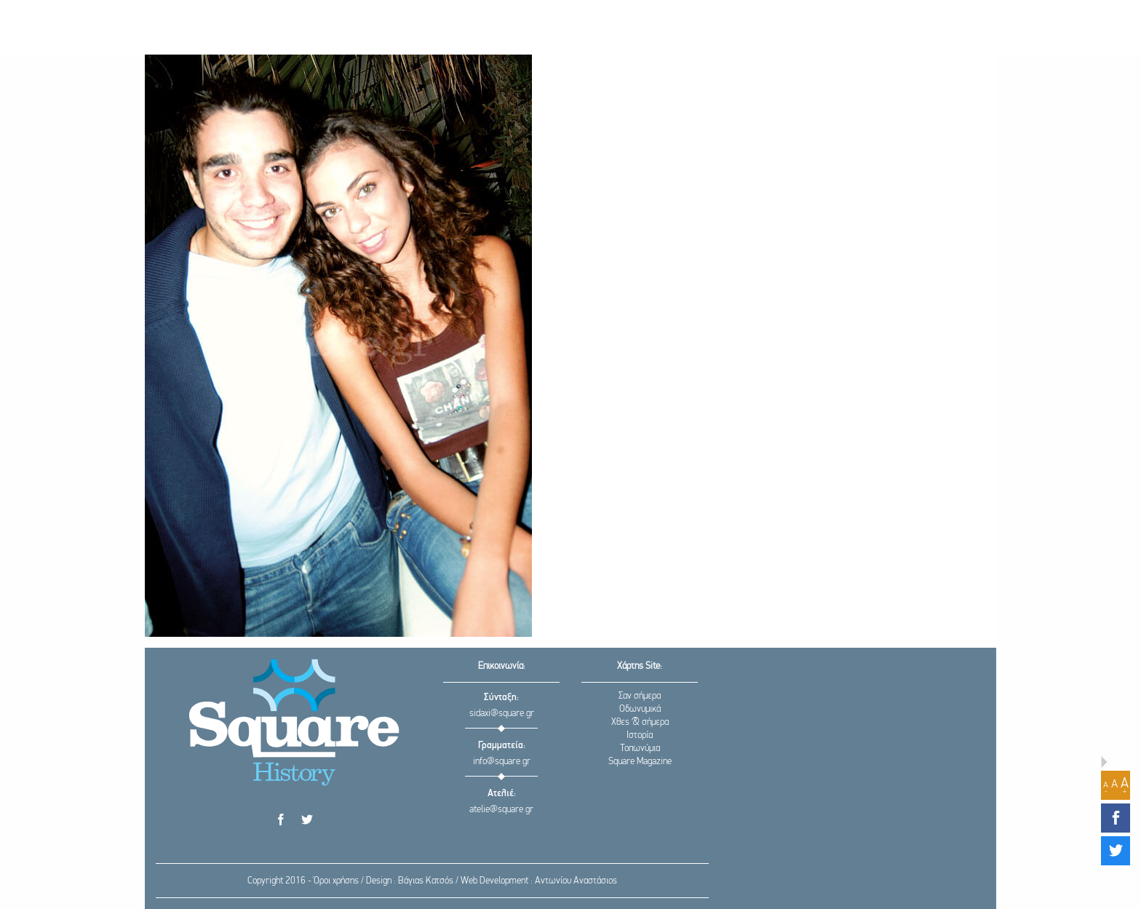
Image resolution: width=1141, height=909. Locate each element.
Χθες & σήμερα (640, 722)
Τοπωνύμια (640, 748)
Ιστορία (640, 735)
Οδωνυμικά (640, 709)
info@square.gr (501, 761)
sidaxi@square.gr (501, 713)
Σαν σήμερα (640, 696)
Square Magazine (640, 761)
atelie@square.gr (501, 809)
